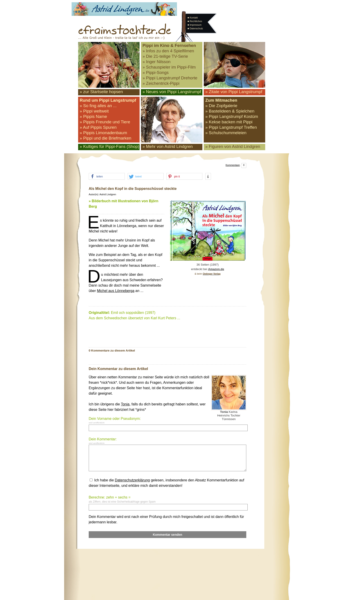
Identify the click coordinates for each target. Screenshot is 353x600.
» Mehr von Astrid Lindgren (168, 146)
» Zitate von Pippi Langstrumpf (233, 91)
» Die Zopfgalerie (221, 105)
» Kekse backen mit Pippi (228, 122)
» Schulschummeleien (226, 132)
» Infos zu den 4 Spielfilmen (168, 50)
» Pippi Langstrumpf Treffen (231, 127)
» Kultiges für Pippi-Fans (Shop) (109, 146)
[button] (106, 176)
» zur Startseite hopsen (101, 91)
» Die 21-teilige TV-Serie (165, 56)
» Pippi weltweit (94, 111)
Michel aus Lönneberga (115, 291)
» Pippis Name (93, 116)
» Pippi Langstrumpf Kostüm (231, 116)
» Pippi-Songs (156, 72)
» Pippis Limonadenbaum (103, 132)
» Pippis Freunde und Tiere (105, 122)
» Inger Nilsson (156, 61)
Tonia (125, 404)
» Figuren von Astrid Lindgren (232, 146)
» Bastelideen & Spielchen (229, 111)
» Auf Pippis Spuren (98, 127)
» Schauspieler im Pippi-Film (169, 67)
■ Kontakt (193, 17)
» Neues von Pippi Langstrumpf (172, 91)
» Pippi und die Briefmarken (105, 138)
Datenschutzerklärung (132, 480)
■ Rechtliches (195, 21)
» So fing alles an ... (98, 105)
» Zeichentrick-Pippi (161, 83)
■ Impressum (194, 24)
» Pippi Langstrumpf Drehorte (170, 78)
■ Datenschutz (195, 28)
